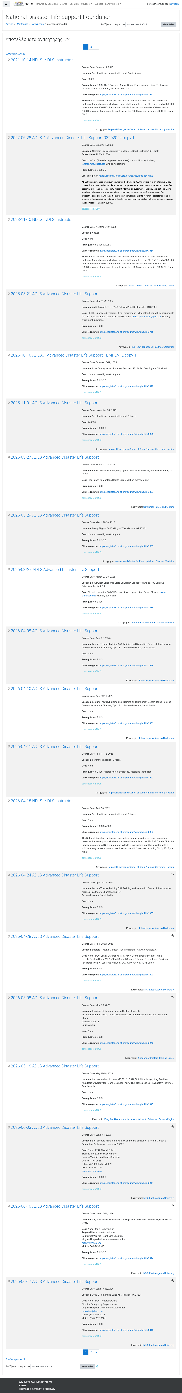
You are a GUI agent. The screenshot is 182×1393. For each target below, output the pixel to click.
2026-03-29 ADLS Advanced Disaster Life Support (55, 515)
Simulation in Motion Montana (158, 507)
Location (74, 3)
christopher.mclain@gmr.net (146, 316)
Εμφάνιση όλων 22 (15, 53)
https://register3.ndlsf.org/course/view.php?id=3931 (126, 723)
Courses (85, 3)
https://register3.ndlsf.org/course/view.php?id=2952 (126, 94)
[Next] (96, 47)
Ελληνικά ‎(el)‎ (112, 3)
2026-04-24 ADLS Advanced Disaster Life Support (55, 875)
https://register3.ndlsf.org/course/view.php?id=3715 (126, 332)
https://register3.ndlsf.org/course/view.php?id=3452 (126, 175)
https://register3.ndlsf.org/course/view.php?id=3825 (126, 434)
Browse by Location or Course (51, 3)
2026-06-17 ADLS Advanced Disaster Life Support (55, 1281)
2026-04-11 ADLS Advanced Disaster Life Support (55, 746)
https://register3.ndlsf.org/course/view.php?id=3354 (126, 250)
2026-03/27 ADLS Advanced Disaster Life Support (55, 569)
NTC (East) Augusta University (158, 989)
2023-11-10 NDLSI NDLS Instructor (42, 219)
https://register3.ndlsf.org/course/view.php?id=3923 (126, 832)
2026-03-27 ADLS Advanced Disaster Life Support (55, 457)
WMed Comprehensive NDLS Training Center (151, 285)
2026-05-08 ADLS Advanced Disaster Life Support (55, 997)
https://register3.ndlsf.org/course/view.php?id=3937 (126, 913)
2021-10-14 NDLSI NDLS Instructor (42, 60)
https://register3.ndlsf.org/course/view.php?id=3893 (126, 974)
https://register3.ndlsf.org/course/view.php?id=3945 (126, 1104)
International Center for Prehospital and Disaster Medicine (144, 561)
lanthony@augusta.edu (94, 163)
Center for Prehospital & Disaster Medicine (152, 622)
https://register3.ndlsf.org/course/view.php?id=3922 (126, 777)
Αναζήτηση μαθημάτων (113, 24)
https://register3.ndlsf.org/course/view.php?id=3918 (126, 386)
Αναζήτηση (38, 24)
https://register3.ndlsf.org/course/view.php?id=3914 (126, 1258)
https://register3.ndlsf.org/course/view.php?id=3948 (126, 1043)
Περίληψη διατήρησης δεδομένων (37, 1388)
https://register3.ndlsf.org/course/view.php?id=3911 (126, 1183)
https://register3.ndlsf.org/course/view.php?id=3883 (126, 546)
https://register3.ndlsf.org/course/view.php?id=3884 (126, 607)
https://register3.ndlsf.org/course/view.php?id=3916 (126, 1330)
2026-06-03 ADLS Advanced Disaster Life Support (55, 1127)
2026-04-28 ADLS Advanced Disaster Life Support (55, 936)
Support (99, 3)
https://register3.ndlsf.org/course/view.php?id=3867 (126, 492)
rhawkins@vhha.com (92, 1311)
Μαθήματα (22, 24)
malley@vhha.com (91, 1243)
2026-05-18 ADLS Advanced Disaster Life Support (55, 1066)
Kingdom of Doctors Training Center (156, 1058)
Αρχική (9, 24)
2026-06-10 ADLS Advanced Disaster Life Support (55, 1206)
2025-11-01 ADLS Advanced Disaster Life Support (55, 403)
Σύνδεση (174, 3)
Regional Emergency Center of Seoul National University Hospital (141, 129)
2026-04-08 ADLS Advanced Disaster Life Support (55, 631)
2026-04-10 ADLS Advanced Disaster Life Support (55, 688)
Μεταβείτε (168, 24)
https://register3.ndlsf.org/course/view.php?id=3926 (126, 665)
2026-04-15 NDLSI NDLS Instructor (42, 801)
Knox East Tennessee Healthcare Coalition (152, 347)
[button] (98, 1367)
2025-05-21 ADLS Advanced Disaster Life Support (55, 293)
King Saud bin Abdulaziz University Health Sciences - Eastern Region (139, 1119)
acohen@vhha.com (92, 1171)
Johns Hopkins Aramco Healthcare (156, 680)
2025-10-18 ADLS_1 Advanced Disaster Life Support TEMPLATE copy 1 (73, 355)
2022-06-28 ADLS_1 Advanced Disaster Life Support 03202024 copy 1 (72, 137)
